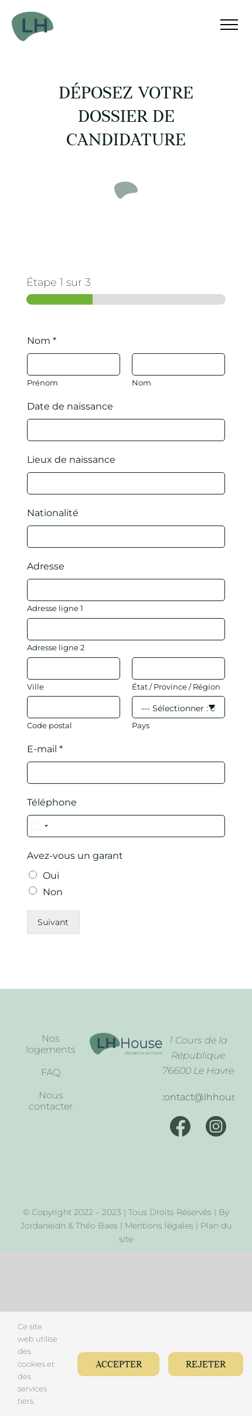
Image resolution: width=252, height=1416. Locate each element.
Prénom (42, 382)
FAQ (50, 1072)
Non (53, 892)
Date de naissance (70, 406)
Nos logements (51, 1044)
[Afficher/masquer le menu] (222, 24)
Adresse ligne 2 (55, 647)
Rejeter (205, 1364)
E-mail (45, 749)
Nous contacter (51, 1101)
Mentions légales (159, 1225)
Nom (41, 340)
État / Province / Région (176, 686)
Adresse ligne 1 (55, 608)
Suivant (53, 922)
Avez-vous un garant (75, 855)
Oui (51, 875)
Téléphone (52, 802)
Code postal (49, 725)
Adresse (45, 566)
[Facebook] (180, 1126)
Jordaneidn (43, 1225)
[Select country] (39, 826)
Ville (35, 686)
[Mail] (198, 1097)
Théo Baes (97, 1225)
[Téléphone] (126, 826)
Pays (140, 725)
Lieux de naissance (71, 459)
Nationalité (53, 512)
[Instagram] (216, 1126)
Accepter (117, 1364)
